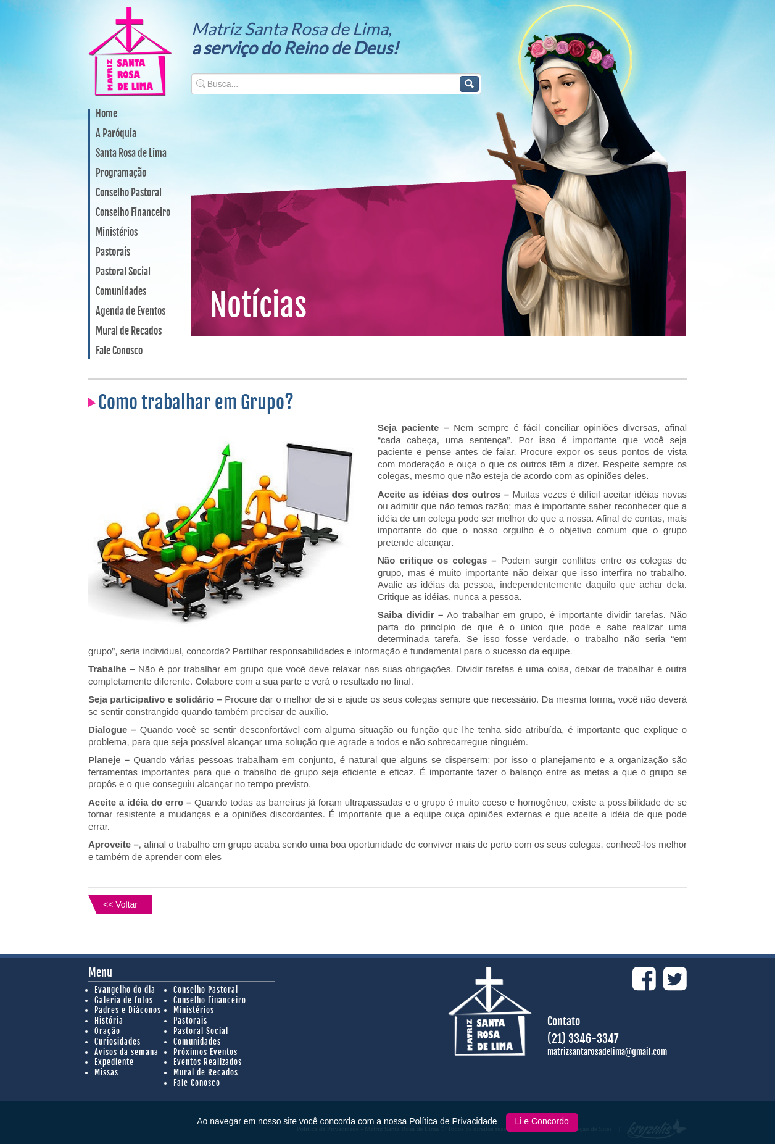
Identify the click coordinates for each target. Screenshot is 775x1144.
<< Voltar (120, 904)
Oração (107, 1031)
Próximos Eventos (205, 1052)
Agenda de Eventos (130, 311)
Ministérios (117, 232)
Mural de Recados (129, 331)
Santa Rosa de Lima (131, 153)
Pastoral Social (123, 272)
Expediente (114, 1062)
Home (106, 114)
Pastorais (113, 252)
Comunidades (121, 292)
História (108, 1020)
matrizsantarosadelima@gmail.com (607, 1051)
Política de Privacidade (454, 1121)
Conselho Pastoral (129, 193)
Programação (121, 173)
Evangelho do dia (124, 990)
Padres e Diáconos (127, 1010)
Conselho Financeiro (133, 213)
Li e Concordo (542, 1121)
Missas (106, 1072)
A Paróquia (116, 134)
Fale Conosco (119, 351)
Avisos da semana (126, 1052)
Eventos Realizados (207, 1062)
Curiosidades (117, 1041)
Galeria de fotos (123, 1000)
